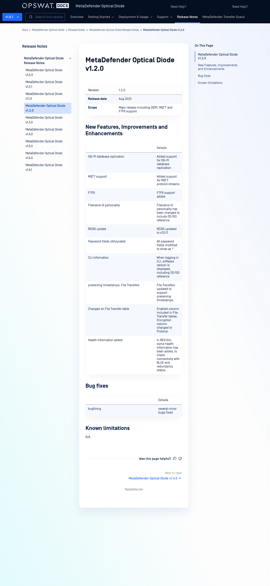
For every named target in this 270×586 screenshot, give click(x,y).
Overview (76, 17)
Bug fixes (97, 386)
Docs (25, 30)
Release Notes (187, 17)
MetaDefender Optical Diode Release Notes (114, 30)
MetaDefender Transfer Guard (223, 17)
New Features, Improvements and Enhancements (218, 67)
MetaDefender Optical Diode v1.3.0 (155, 478)
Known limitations (108, 428)
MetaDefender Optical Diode (100, 6)
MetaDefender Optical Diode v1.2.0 (163, 30)
